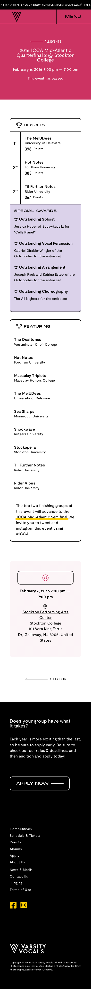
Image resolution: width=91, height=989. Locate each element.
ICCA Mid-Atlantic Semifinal (42, 517)
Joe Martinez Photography (54, 966)
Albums (16, 849)
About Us (17, 862)
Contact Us (19, 876)
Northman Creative (41, 970)
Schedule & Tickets (25, 836)
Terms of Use (20, 890)
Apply (14, 856)
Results (15, 842)
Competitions (21, 829)
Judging (16, 883)
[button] (68, 17)
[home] (15, 17)
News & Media (21, 870)
